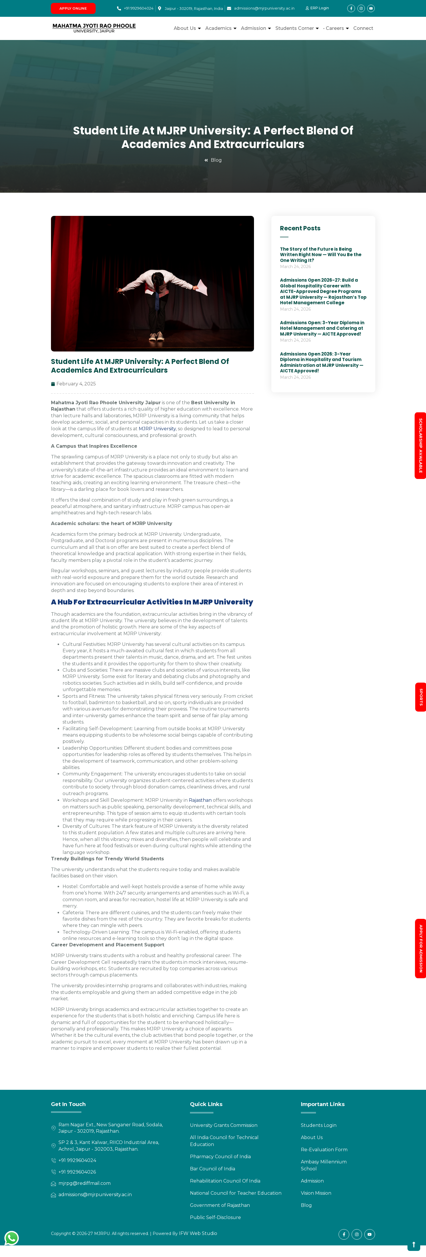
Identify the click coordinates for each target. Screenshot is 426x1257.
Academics (221, 28)
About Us (188, 28)
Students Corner (297, 28)
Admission (257, 28)
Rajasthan (200, 800)
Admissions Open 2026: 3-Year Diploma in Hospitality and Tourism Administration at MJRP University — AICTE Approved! (321, 362)
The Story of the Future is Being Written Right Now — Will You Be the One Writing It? (320, 254)
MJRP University (157, 428)
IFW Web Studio (197, 1233)
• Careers (336, 28)
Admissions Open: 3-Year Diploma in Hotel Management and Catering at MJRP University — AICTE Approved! (322, 328)
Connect (363, 28)
